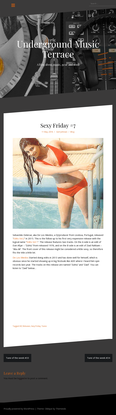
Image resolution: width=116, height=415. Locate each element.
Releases (26, 326)
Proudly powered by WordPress (19, 408)
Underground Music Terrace (58, 49)
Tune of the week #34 (98, 357)
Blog (72, 132)
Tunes (44, 326)
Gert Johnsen (61, 132)
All (21, 326)
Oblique (48, 408)
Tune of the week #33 (17, 357)
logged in (22, 378)
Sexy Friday (36, 326)
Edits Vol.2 (18, 238)
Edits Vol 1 (32, 241)
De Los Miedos (20, 257)
